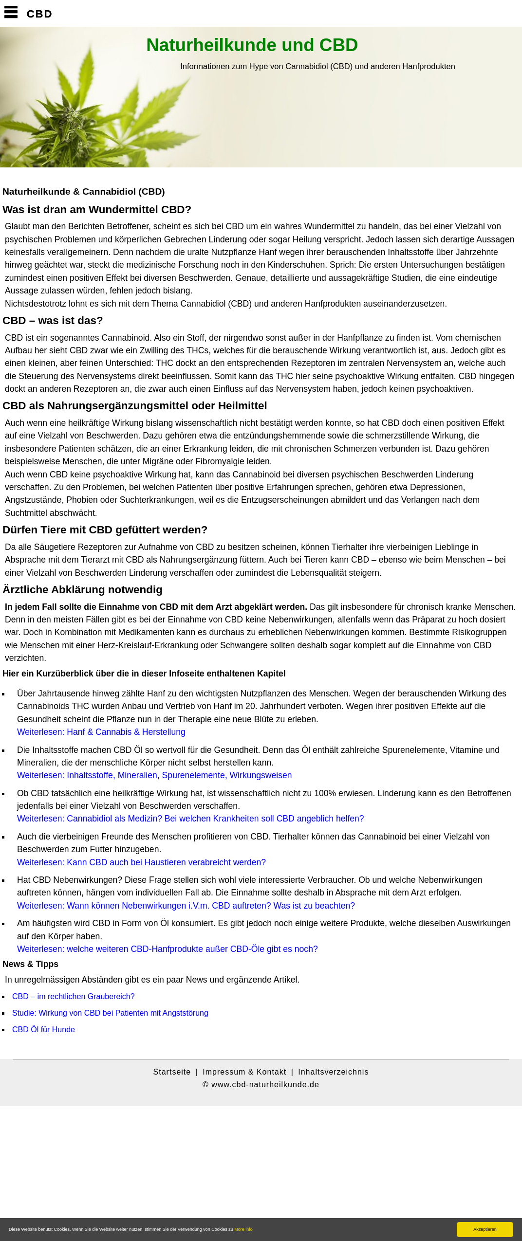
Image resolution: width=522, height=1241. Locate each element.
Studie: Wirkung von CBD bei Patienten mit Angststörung (110, 1013)
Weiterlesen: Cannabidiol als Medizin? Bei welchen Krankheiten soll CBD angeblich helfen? (190, 818)
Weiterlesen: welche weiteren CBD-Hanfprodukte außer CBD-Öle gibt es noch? (167, 949)
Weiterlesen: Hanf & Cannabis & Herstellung (101, 732)
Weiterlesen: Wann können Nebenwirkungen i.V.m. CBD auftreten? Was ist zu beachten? (186, 906)
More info (243, 1229)
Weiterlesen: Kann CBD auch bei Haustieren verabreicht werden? (141, 862)
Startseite (172, 1072)
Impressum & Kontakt (244, 1072)
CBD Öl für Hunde (43, 1029)
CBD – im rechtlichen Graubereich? (73, 996)
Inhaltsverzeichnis (333, 1072)
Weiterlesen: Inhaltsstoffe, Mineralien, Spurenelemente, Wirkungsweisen (154, 775)
